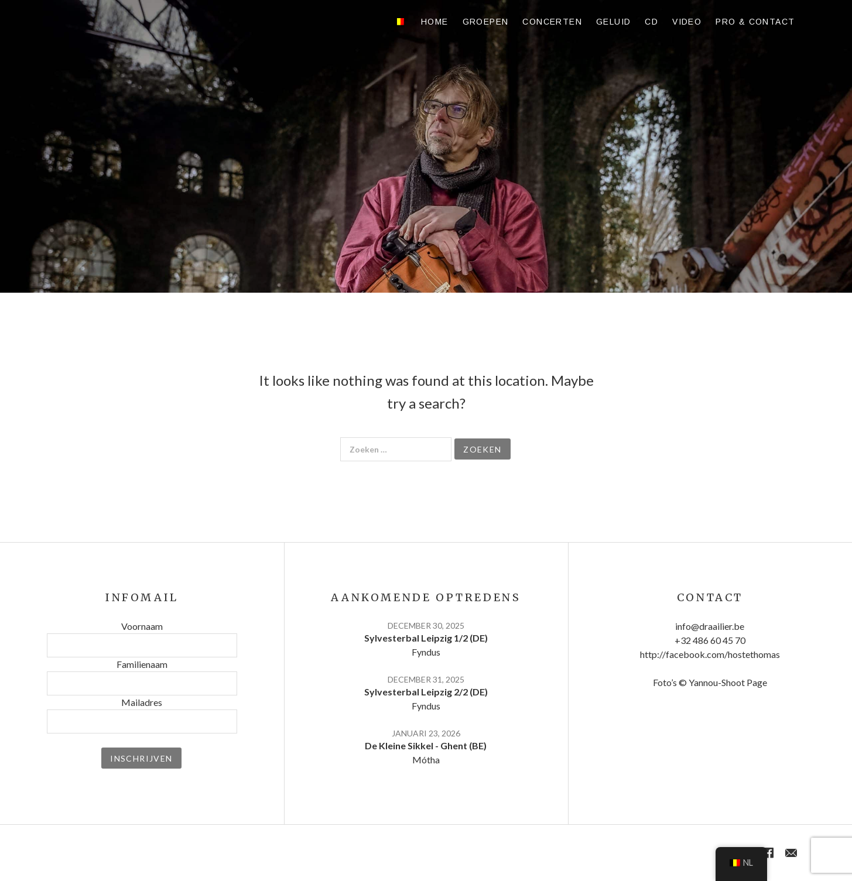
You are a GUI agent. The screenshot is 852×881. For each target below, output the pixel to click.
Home (435, 21)
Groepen (486, 21)
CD (651, 21)
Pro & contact (755, 21)
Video (687, 21)
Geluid (613, 21)
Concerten (552, 21)
